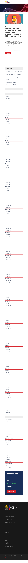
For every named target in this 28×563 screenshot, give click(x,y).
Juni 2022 (7, 190)
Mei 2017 (7, 318)
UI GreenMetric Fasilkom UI (9, 546)
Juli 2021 (7, 213)
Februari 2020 (8, 249)
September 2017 (8, 309)
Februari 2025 (8, 125)
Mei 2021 (7, 217)
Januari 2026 (8, 102)
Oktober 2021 (8, 207)
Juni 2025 (7, 117)
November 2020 (8, 230)
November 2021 (8, 205)
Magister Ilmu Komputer (9, 520)
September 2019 (8, 259)
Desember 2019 (8, 253)
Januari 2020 (8, 251)
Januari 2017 (8, 326)
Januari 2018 (8, 301)
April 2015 (7, 370)
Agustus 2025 (8, 113)
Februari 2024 (8, 148)
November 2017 (8, 305)
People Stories (8, 457)
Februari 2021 (8, 224)
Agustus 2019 (8, 261)
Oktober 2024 (8, 132)
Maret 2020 (8, 247)
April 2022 (7, 194)
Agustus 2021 (8, 211)
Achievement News (9, 419)
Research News (8, 461)
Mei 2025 (7, 119)
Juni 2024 (7, 140)
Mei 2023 (7, 167)
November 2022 (8, 180)
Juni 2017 (7, 316)
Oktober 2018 (8, 282)
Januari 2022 (8, 201)
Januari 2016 (8, 351)
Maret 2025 (8, 123)
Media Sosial (7, 543)
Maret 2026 (8, 98)
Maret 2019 (7, 272)
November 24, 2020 (8, 38)
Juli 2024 (7, 138)
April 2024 (7, 144)
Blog (7, 430)
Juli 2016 (7, 339)
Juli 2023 (7, 163)
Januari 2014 (8, 395)
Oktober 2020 (8, 232)
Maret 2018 (7, 297)
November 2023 (8, 155)
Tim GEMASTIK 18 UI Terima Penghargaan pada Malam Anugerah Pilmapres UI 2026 (14, 72)
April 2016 (7, 345)
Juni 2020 (7, 240)
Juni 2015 (7, 366)
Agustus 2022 (8, 186)
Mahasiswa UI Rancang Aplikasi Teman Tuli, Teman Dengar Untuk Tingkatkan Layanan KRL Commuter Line (13, 31)
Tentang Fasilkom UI (8, 497)
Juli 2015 (7, 364)
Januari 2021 (8, 226)
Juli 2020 (7, 238)
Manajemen (16, 497)
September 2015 (8, 360)
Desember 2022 (8, 178)
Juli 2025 (7, 115)
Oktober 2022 (8, 182)
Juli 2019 (7, 263)
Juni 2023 (7, 165)
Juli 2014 (7, 389)
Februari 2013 (8, 410)
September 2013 (8, 399)
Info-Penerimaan (8, 440)
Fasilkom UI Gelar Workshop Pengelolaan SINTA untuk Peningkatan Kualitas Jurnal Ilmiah (13, 82)
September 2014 (8, 385)
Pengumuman (8, 453)
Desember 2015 (8, 353)
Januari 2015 (8, 376)
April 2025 (7, 121)
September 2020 (8, 234)
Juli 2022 (7, 188)
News (12, 39)
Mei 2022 (7, 192)
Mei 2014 (7, 391)
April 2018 (7, 295)
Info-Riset (7, 442)
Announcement (8, 423)
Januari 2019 (8, 276)
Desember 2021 (8, 203)
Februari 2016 (8, 349)
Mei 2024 (7, 142)
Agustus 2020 (8, 236)
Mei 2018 (7, 293)
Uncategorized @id (9, 467)
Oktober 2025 (8, 109)
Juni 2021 (7, 215)
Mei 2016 (7, 343)
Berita (7, 39)
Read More (8, 53)
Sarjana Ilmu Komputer (9, 518)
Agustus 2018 (8, 286)
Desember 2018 (8, 278)
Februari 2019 (8, 274)
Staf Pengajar (7, 499)
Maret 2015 (7, 372)
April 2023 (7, 169)
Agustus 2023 (8, 161)
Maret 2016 (7, 347)
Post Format (8, 459)
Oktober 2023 (8, 157)
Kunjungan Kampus (8, 542)
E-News (9, 39)
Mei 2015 (7, 368)
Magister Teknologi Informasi (10, 522)
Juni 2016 (7, 341)
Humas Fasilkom (16, 38)
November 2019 (8, 255)
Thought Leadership (9, 465)
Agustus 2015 (8, 362)
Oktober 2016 (8, 332)
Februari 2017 (8, 324)
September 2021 (8, 209)
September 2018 (8, 284)
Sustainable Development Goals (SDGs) (11, 547)
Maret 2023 (8, 171)
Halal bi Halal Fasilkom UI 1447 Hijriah (11, 84)
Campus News (8, 432)
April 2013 (7, 406)
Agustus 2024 (8, 136)
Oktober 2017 (8, 307)
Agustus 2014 (8, 387)
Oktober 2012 (8, 412)
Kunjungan (7, 444)
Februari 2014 (8, 393)
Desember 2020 (8, 228)
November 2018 (8, 280)
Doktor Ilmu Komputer (8, 523)
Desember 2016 (8, 328)
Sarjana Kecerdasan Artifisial (9, 516)
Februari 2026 (8, 100)
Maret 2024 (8, 146)
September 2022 (8, 184)
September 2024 (8, 134)
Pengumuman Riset (9, 455)
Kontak (6, 540)
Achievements (8, 421)
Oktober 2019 (8, 257)
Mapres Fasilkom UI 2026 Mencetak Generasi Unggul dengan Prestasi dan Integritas (13, 75)
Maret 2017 (7, 322)
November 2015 (8, 355)
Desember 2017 (8, 303)
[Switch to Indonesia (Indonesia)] (14, 560)
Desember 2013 (8, 397)
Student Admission (9, 463)
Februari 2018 (8, 299)
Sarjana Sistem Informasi (9, 519)
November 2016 (8, 330)
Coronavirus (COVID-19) (9, 434)
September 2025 (8, 111)
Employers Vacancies (9, 438)
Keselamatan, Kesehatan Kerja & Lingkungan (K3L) (13, 545)
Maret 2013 (7, 408)
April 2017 (7, 320)
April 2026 (7, 96)
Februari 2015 (8, 374)
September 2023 (8, 159)
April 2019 (7, 270)
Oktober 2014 (8, 383)
